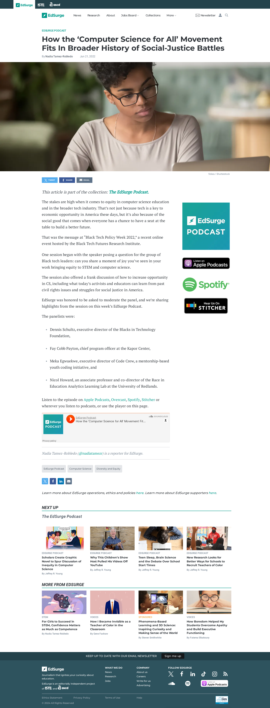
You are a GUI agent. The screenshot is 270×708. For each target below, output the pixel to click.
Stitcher (148, 399)
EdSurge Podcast (54, 30)
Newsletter (206, 15)
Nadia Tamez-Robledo (59, 56)
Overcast (118, 399)
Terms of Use (112, 697)
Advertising (143, 685)
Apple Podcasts (96, 399)
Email (84, 180)
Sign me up (173, 656)
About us (142, 672)
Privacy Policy (81, 697)
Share (67, 180)
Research (93, 15)
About (110, 15)
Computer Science (80, 468)
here (139, 493)
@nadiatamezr (90, 453)
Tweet (49, 180)
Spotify (134, 399)
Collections (153, 15)
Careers (141, 676)
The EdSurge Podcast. (129, 192)
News (77, 15)
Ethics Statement (52, 697)
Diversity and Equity (108, 468)
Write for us (144, 680)
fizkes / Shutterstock (219, 174)
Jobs (108, 680)
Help (139, 697)
